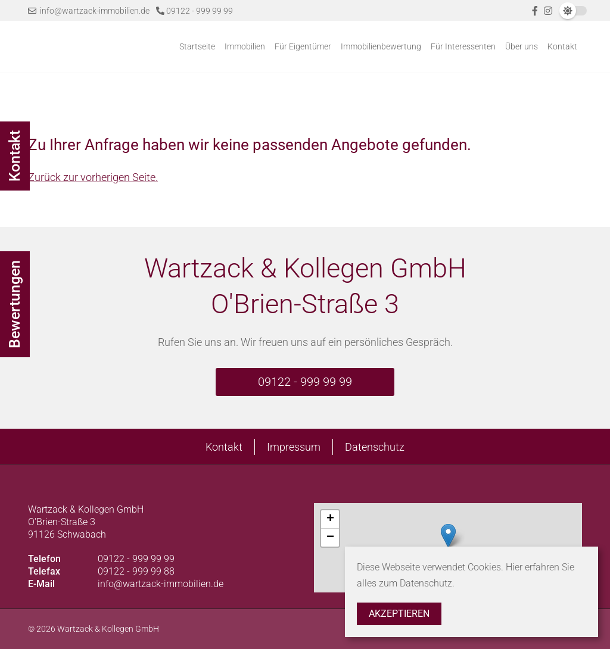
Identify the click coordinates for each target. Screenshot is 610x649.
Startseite (197, 46)
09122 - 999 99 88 (136, 571)
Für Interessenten (463, 46)
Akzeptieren (399, 613)
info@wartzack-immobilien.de (89, 10)
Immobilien (245, 46)
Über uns (521, 46)
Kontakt (562, 46)
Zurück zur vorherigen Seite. (93, 177)
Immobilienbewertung (381, 46)
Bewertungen (14, 304)
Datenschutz (374, 447)
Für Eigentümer (303, 46)
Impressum (293, 447)
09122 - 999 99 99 (194, 10)
